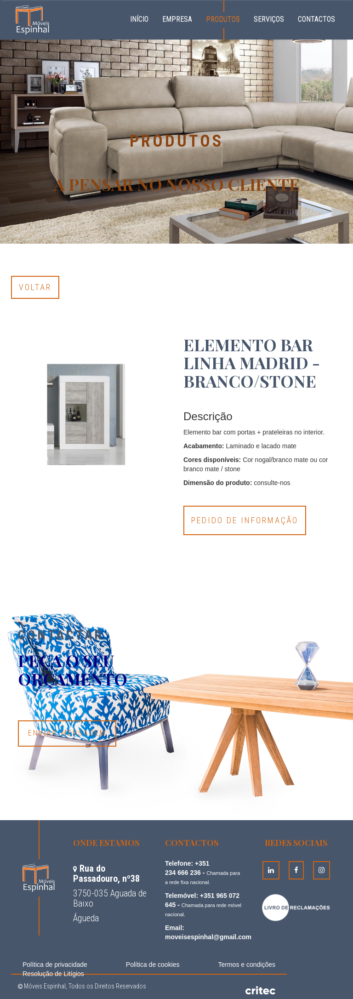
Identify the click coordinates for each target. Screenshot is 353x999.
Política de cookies (153, 964)
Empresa (177, 19)
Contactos (316, 19)
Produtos (223, 19)
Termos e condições (246, 964)
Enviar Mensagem (67, 733)
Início (142, 17)
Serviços (269, 19)
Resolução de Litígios (53, 973)
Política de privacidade (55, 964)
